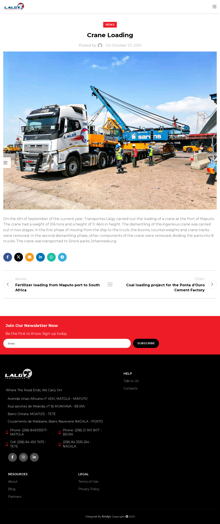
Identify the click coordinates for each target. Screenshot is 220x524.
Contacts (130, 388)
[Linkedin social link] (40, 257)
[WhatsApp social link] (51, 257)
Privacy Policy (89, 489)
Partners (14, 497)
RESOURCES (18, 474)
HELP (128, 374)
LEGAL (83, 474)
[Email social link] (29, 257)
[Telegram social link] (62, 257)
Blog (11, 489)
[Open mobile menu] (214, 6)
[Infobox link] (57, 330)
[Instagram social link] (23, 457)
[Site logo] (14, 6)
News (110, 24)
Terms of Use (88, 482)
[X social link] (18, 257)
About (12, 482)
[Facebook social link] (7, 257)
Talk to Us (131, 381)
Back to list (110, 284)
